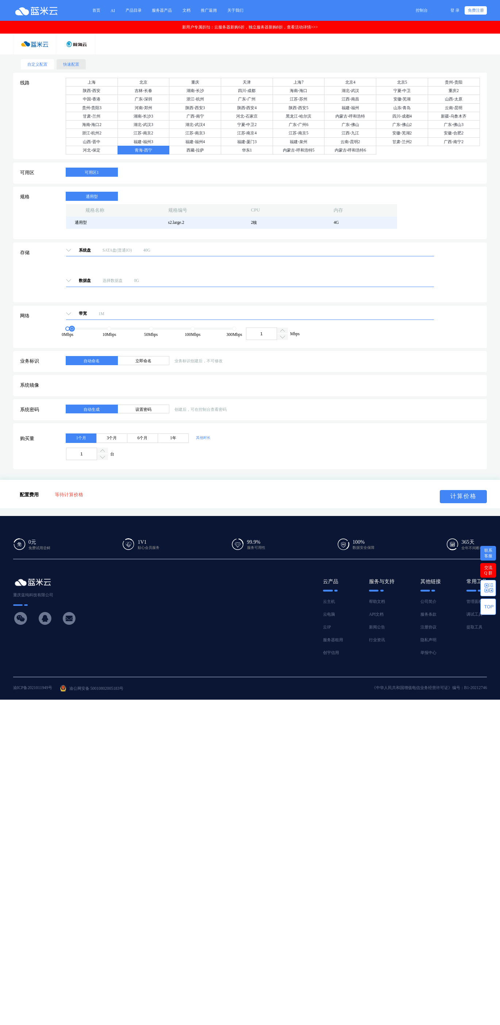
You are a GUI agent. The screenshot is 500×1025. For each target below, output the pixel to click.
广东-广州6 (298, 124)
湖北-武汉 (350, 90)
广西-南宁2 (454, 141)
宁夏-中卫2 (247, 124)
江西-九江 (350, 133)
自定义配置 (37, 64)
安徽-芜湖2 (402, 133)
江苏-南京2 (143, 133)
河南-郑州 (143, 108)
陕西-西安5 (298, 108)
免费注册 (476, 10)
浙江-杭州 (195, 99)
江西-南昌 (350, 99)
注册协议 (428, 627)
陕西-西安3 (195, 108)
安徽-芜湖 (402, 99)
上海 (92, 82)
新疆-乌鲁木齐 (453, 116)
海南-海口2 (92, 124)
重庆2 (454, 90)
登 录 (454, 10)
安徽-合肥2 (454, 133)
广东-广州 (246, 99)
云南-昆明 (453, 108)
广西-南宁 (195, 116)
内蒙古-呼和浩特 (350, 116)
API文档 (376, 614)
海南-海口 (298, 90)
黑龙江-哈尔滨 (298, 116)
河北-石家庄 (247, 116)
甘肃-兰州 (91, 116)
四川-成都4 (402, 116)
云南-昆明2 (350, 141)
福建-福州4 (195, 141)
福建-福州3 (143, 141)
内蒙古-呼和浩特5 (299, 150)
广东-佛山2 (402, 124)
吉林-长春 (143, 90)
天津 (247, 82)
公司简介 (428, 601)
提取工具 (474, 627)
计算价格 (463, 496)
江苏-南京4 (247, 133)
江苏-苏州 (298, 99)
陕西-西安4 (247, 108)
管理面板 (474, 601)
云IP (327, 627)
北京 (143, 82)
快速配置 (71, 64)
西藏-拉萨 (195, 150)
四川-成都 (246, 90)
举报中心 (428, 652)
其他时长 (203, 438)
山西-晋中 (91, 141)
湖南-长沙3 (143, 116)
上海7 (298, 82)
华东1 (247, 150)
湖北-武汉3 (143, 124)
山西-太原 (453, 99)
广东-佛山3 (454, 124)
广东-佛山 (350, 124)
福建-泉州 (298, 141)
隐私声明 (428, 640)
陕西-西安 (91, 90)
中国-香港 (91, 99)
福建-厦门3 (247, 141)
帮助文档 (377, 601)
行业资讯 (377, 640)
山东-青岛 (402, 108)
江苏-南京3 (195, 133)
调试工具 (474, 614)
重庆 (195, 82)
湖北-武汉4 (195, 124)
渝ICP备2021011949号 (32, 687)
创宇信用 (331, 652)
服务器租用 (333, 640)
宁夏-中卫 (402, 90)
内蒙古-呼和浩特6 (350, 150)
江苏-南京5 (298, 133)
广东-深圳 (143, 99)
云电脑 (329, 614)
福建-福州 (350, 108)
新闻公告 (377, 627)
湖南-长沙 (195, 90)
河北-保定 (91, 150)
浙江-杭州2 (92, 133)
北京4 (350, 82)
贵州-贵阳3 (92, 108)
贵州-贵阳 (453, 82)
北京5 (402, 82)
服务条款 (428, 614)
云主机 (329, 601)
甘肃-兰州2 (402, 141)
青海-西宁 (143, 150)
